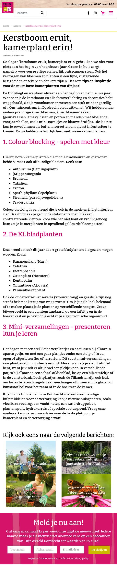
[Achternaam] (45, 549)
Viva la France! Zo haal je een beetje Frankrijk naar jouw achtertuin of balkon (86, 459)
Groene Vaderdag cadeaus (30, 464)
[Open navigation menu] (111, 13)
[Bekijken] (102, 13)
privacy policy (81, 558)
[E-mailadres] (72, 549)
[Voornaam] (19, 549)
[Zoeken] (30, 13)
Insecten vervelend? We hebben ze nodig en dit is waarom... (86, 492)
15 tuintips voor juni (31, 497)
